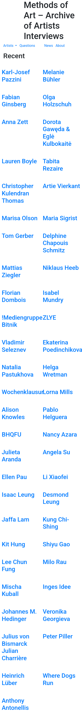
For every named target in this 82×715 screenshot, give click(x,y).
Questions (27, 46)
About (60, 46)
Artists (8, 46)
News (48, 46)
